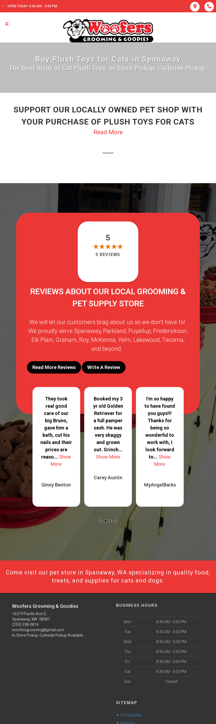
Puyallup (139, 331)
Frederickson (170, 331)
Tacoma (172, 339)
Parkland (114, 331)
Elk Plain (42, 339)
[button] (100, 521)
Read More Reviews (54, 367)
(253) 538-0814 (25, 624)
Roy (84, 339)
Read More (108, 132)
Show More (108, 457)
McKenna (103, 339)
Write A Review (103, 367)
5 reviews (108, 254)
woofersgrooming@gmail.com (38, 630)
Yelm (124, 339)
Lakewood (146, 339)
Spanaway (87, 331)
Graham (66, 339)
